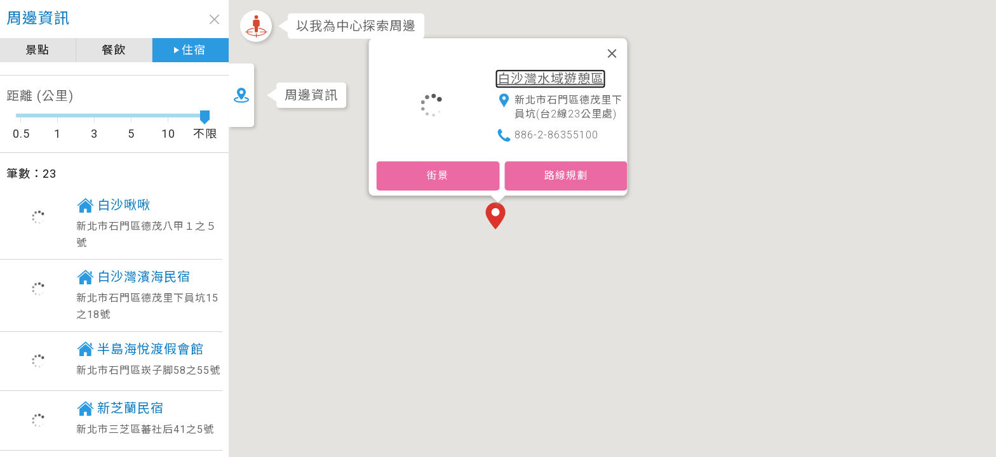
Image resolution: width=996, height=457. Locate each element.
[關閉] (612, 53)
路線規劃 (566, 175)
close (214, 19)
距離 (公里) (40, 95)
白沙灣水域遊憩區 (550, 78)
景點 (37, 49)
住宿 (194, 49)
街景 (437, 175)
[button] (498, 217)
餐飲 (114, 49)
